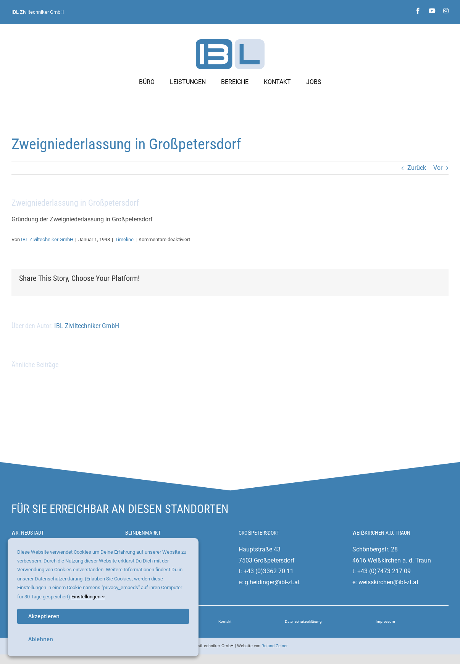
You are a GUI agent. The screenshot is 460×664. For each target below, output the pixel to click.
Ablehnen (40, 639)
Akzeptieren (44, 616)
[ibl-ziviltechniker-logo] (230, 42)
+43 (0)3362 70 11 (269, 571)
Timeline (124, 239)
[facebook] (418, 11)
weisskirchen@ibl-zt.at (388, 582)
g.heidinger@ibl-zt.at (272, 582)
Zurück (416, 167)
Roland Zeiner (274, 645)
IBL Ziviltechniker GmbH (37, 12)
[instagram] (446, 11)
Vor (437, 167)
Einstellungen (88, 597)
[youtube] (432, 11)
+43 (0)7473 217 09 (384, 571)
